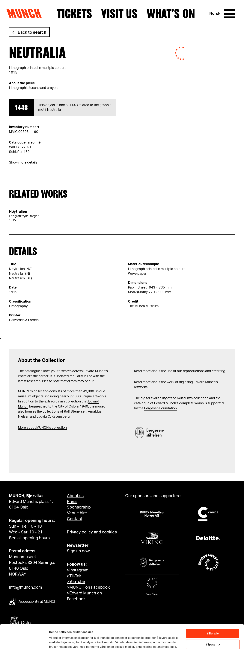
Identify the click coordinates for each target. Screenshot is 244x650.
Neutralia (54, 110)
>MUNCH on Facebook (88, 587)
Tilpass (213, 620)
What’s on (171, 14)
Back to (32, 32)
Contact (74, 519)
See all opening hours (29, 538)
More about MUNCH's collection (42, 427)
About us (75, 496)
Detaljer (54, 642)
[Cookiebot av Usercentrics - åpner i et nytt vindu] (24, 643)
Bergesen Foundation (160, 408)
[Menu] (229, 13)
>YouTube (76, 582)
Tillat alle (213, 610)
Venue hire (77, 513)
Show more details (23, 162)
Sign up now (78, 551)
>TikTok (74, 576)
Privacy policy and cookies (92, 532)
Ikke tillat (213, 632)
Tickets (74, 14)
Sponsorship (79, 507)
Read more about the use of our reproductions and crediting (179, 371)
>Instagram (77, 570)
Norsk (214, 14)
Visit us (119, 14)
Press (72, 502)
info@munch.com (25, 587)
